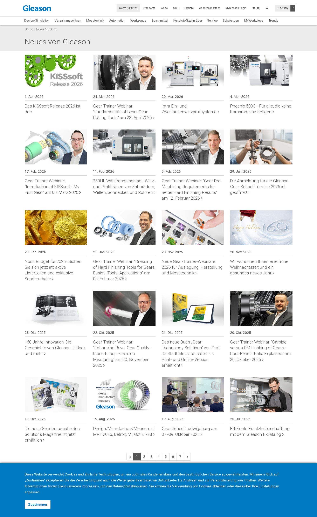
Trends (273, 20)
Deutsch (283, 7)
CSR (175, 7)
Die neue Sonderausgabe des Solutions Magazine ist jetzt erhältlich (52, 434)
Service (212, 20)
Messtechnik (95, 20)
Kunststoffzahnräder (187, 20)
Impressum (90, 486)
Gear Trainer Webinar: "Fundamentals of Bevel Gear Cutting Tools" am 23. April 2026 (123, 112)
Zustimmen (37, 504)
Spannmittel (160, 20)
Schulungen (231, 20)
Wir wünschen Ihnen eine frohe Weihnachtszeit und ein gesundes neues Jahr (259, 267)
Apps (164, 7)
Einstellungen (270, 486)
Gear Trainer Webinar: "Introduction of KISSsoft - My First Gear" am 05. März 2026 (53, 186)
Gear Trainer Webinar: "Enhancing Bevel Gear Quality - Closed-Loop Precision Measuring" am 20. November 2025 (122, 354)
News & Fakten (128, 7)
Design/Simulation (36, 20)
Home (29, 29)
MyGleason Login (236, 7)
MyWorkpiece (253, 20)
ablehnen (220, 486)
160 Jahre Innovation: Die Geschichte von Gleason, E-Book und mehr (55, 348)
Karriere (189, 7)
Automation (117, 20)
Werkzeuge (138, 20)
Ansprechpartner (209, 7)
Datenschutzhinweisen (131, 486)
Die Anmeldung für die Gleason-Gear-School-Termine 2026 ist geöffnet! (260, 186)
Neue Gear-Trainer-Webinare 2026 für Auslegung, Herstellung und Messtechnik (192, 267)
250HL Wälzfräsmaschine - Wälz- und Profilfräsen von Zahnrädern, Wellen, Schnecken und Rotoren (124, 186)
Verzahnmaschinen (68, 20)
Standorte (149, 7)
